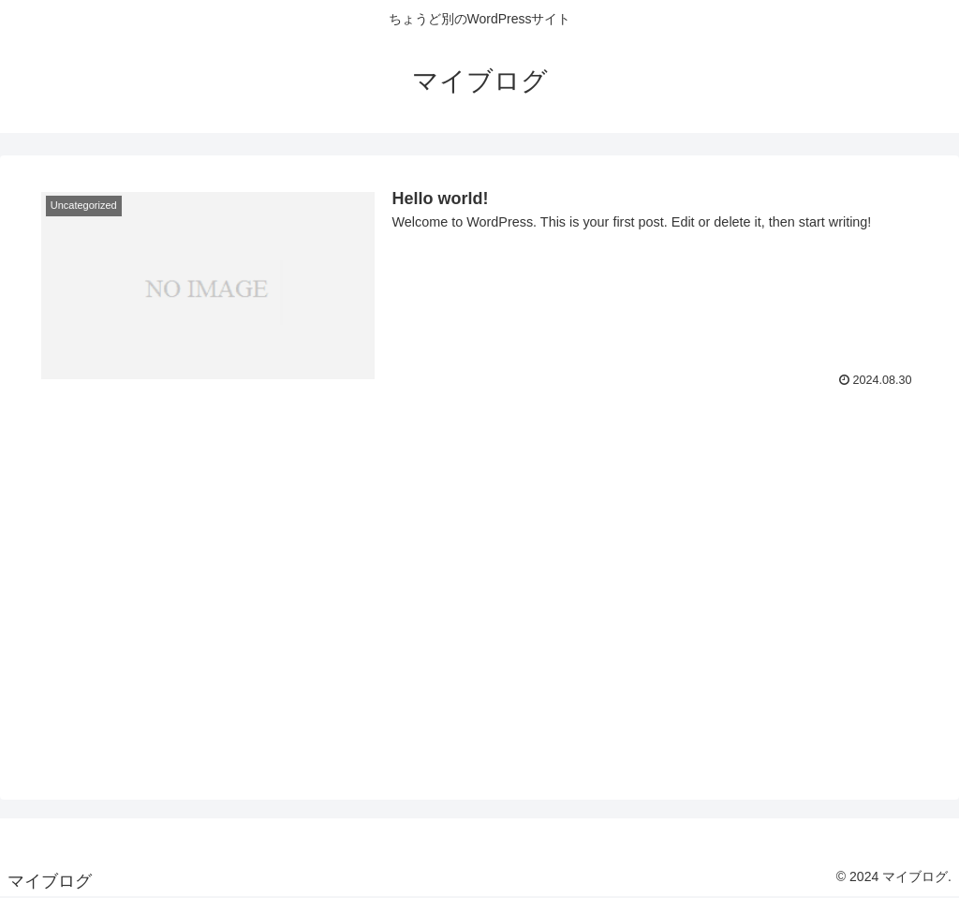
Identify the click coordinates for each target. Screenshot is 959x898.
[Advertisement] (479, 649)
